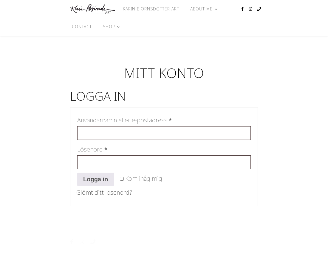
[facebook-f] (243, 9)
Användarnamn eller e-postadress (142, 119)
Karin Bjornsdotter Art (151, 9)
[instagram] (251, 9)
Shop (109, 26)
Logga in (95, 179)
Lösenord (110, 148)
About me (201, 9)
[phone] (259, 9)
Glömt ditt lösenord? (104, 192)
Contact (82, 26)
